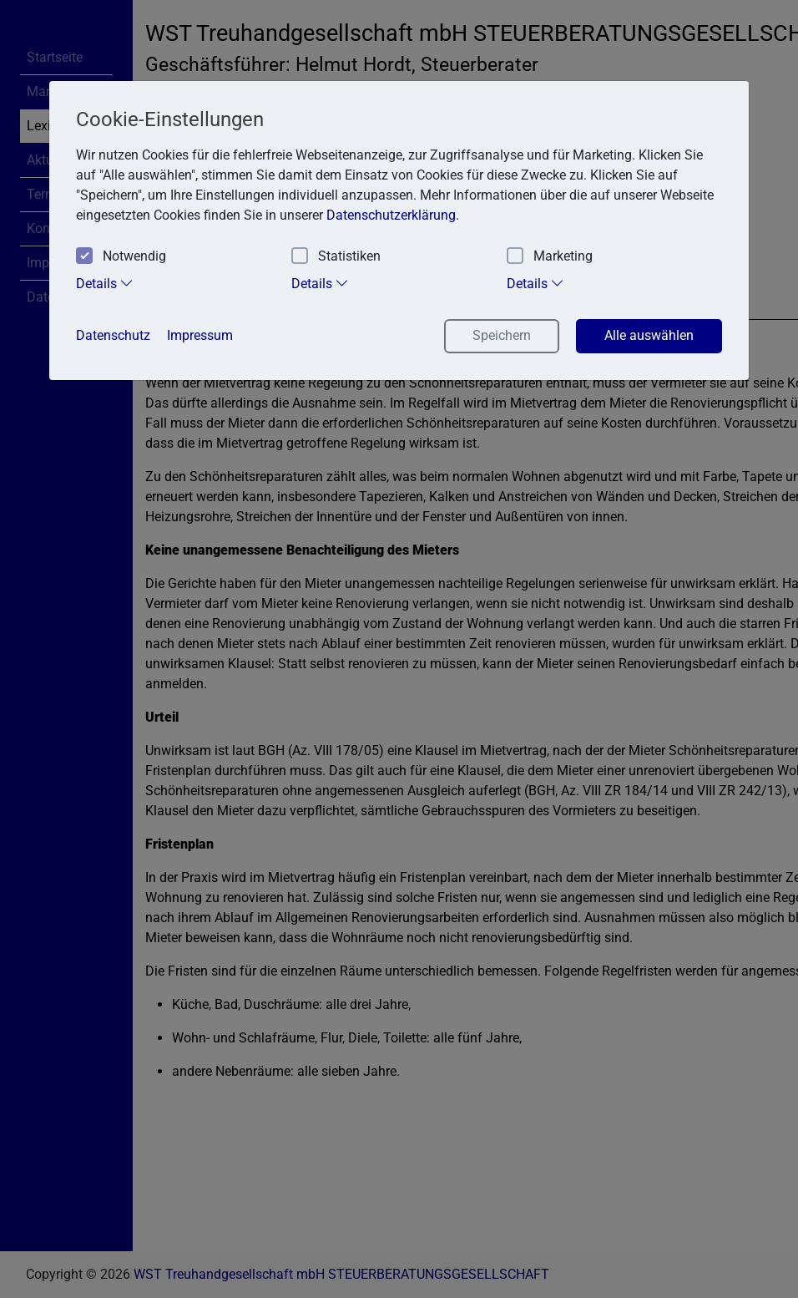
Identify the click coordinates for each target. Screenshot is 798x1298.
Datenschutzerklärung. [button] (392, 215)
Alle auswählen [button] (649, 335)
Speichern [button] (501, 335)
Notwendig (121, 256)
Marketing (550, 256)
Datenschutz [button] (113, 335)
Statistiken (336, 256)
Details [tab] (105, 283)
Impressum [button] (200, 335)
